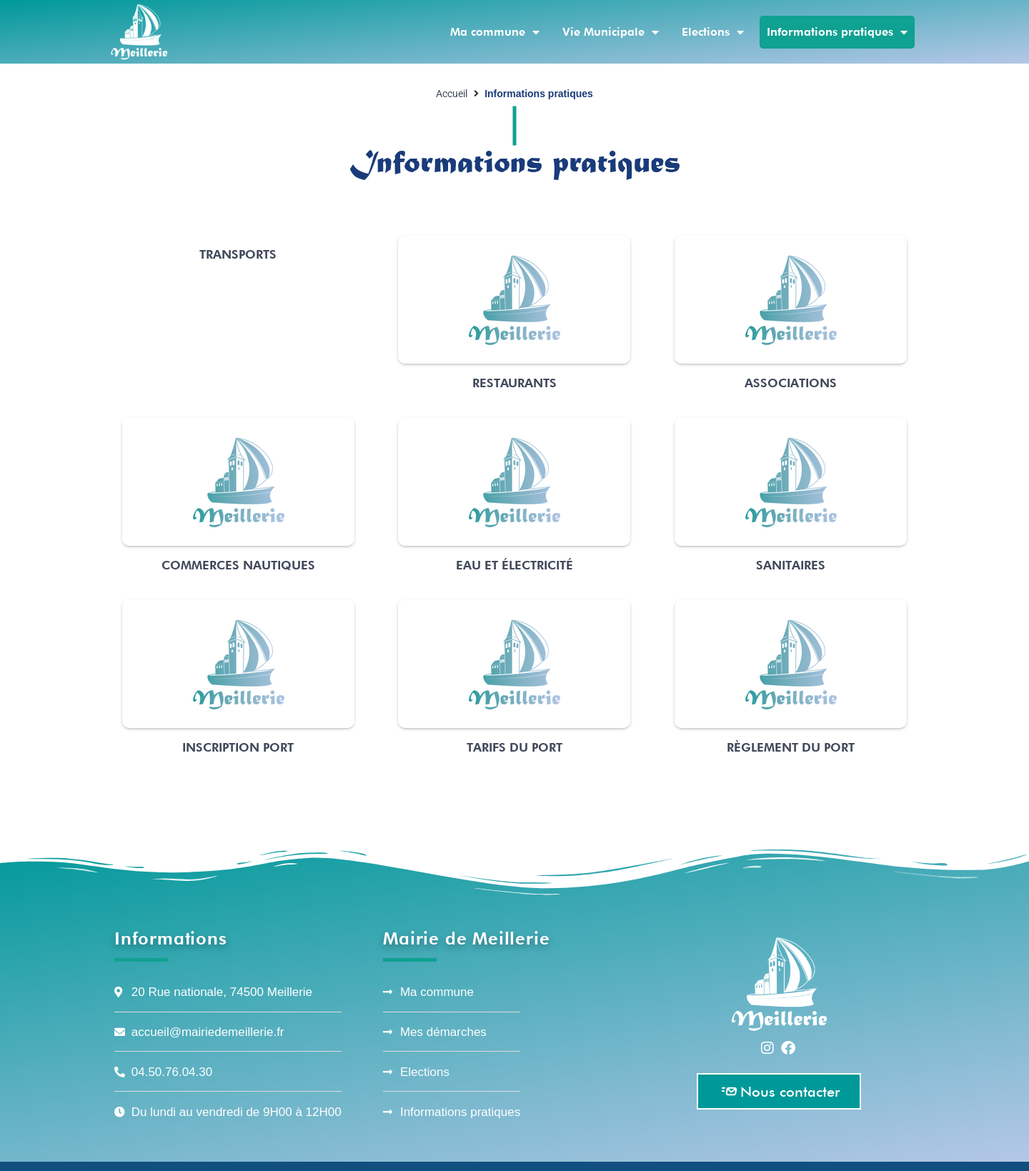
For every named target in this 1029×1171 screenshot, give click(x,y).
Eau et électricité (514, 565)
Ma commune (495, 32)
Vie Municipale (610, 32)
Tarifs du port (514, 747)
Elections (713, 32)
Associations (791, 383)
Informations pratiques (837, 32)
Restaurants (514, 383)
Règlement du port (791, 747)
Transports (238, 254)
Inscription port (238, 747)
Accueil (451, 93)
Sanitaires (790, 565)
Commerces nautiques (238, 565)
